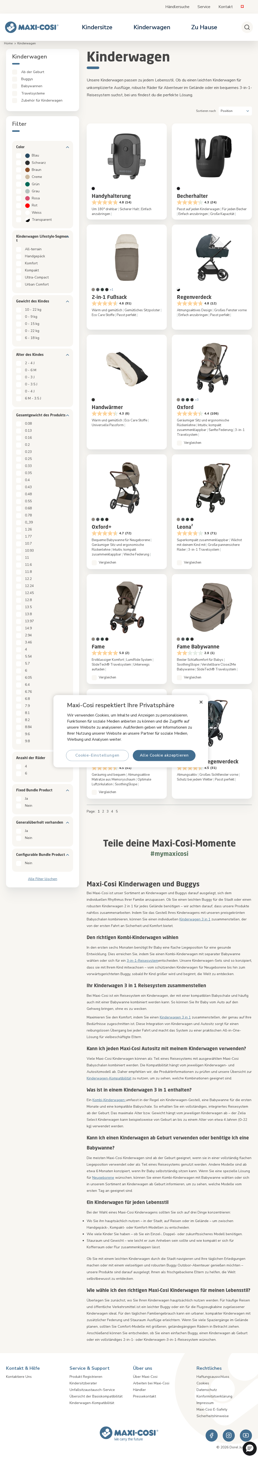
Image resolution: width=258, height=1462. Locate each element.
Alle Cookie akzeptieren (164, 755)
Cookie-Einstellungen (97, 755)
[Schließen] (201, 701)
